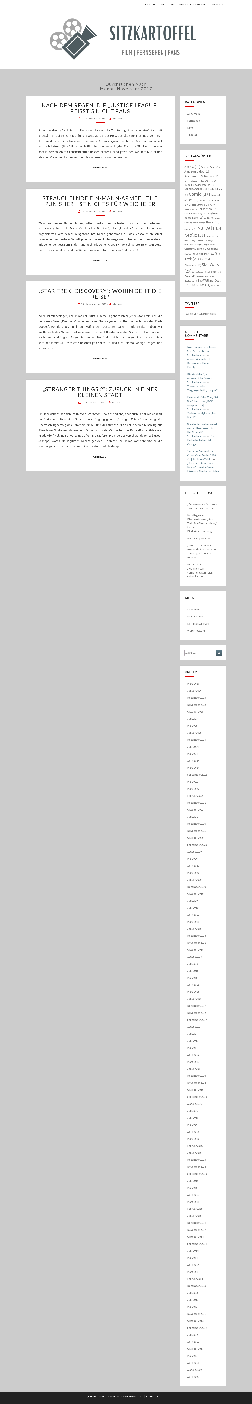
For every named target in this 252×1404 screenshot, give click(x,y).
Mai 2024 (192, 753)
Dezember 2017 (196, 1005)
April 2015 (193, 1194)
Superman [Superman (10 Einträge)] (214, 271)
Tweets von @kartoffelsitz (200, 313)
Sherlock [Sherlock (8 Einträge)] (189, 254)
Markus (118, 118)
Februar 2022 (195, 795)
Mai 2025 (192, 725)
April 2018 (193, 984)
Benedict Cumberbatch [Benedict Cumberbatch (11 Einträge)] (199, 184)
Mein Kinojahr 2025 (198, 538)
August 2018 (194, 956)
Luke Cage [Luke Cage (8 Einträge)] (190, 229)
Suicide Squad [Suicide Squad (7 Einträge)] (199, 272)
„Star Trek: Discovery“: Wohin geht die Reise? (100, 294)
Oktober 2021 (195, 809)
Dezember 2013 (196, 1285)
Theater (192, 134)
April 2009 (193, 1377)
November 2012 (196, 1313)
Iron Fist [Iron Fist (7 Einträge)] (208, 218)
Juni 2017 (193, 1040)
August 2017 (194, 1026)
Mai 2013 (192, 1306)
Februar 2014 (195, 1278)
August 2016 (194, 1103)
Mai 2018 (192, 977)
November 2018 (196, 942)
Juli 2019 (192, 900)
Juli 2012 (192, 1335)
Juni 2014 (193, 1250)
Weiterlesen (101, 167)
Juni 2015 (193, 1180)
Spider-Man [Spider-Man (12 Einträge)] (205, 253)
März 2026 (193, 683)
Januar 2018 (194, 998)
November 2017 (196, 1012)
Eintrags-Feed (195, 616)
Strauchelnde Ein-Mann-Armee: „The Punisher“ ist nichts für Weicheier (100, 201)
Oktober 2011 (195, 1348)
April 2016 (193, 1131)
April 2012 (193, 1341)
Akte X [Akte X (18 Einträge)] (192, 166)
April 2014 (193, 1264)
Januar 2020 (194, 879)
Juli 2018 (192, 963)
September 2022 (197, 774)
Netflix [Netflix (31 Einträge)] (194, 235)
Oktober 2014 (195, 1236)
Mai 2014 (192, 1257)
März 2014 (193, 1271)
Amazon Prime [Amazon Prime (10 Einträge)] (210, 167)
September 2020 (197, 844)
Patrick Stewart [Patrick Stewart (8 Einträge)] (205, 240)
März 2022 (193, 788)
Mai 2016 (192, 1124)
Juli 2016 (192, 1110)
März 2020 (193, 872)
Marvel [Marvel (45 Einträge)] (209, 228)
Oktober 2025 (195, 711)
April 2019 (193, 914)
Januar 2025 (194, 732)
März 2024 (193, 767)
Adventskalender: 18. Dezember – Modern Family (199, 363)
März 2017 (193, 1061)
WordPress (136, 1396)
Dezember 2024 (196, 739)
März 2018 (193, 991)
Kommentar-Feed (198, 623)
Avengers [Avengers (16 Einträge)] (194, 176)
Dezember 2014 (196, 1222)
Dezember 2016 (196, 1075)
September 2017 (197, 1019)
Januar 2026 (194, 690)
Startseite (218, 4)
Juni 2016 (193, 1117)
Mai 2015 (192, 1187)
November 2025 (196, 704)
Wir (172, 4)
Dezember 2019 (196, 886)
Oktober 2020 (195, 837)
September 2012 (197, 1327)
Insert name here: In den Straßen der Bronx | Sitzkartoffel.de (201, 351)
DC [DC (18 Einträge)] (193, 200)
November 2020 (196, 830)
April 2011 (193, 1362)
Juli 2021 (192, 816)
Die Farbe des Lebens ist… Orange (201, 440)
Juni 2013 (193, 1299)
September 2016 (197, 1096)
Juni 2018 (193, 970)
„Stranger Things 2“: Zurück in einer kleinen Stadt (100, 392)
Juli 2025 (192, 718)
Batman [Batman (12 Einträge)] (211, 176)
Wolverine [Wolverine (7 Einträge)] (216, 285)
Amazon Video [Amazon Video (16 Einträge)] (197, 171)
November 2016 (196, 1082)
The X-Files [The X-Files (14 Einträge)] (200, 285)
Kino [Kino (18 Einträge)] (212, 222)
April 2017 (193, 1054)
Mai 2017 (192, 1047)
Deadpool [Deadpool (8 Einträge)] (204, 200)
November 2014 (196, 1229)
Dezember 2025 (196, 697)
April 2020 (193, 865)
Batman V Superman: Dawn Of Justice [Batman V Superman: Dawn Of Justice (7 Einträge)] (200, 181)
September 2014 (197, 1244)
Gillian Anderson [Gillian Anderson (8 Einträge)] (193, 213)
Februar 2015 (195, 1208)
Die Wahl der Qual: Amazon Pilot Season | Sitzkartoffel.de (201, 378)
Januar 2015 (194, 1215)
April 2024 (193, 760)
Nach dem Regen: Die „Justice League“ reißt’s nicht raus (100, 108)
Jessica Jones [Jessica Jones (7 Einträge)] (199, 223)
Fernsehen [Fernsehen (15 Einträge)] (208, 209)
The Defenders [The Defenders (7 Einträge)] (204, 277)
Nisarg (161, 1396)
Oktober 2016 (195, 1089)
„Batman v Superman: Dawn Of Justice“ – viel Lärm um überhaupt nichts (203, 467)
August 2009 (194, 1369)
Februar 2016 (195, 1145)
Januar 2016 (194, 1152)
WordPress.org (196, 630)
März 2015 (193, 1202)
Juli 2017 (192, 1033)
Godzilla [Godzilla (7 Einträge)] (207, 214)
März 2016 (193, 1138)
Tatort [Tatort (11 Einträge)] (190, 276)
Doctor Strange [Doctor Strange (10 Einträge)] (199, 204)
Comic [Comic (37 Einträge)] (199, 194)
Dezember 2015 (196, 1159)
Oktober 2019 (195, 893)
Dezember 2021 (196, 802)
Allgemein (193, 113)
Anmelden (193, 609)
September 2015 (197, 1173)
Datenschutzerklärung (192, 4)
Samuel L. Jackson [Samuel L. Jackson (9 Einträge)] (207, 248)
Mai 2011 (192, 1355)
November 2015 (196, 1166)
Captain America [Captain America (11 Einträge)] (195, 188)
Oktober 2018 (195, 949)
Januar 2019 (194, 928)
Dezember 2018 (196, 935)
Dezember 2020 (196, 823)
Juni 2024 (193, 746)
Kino (162, 4)
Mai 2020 (192, 858)
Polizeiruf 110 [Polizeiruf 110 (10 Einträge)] (193, 244)
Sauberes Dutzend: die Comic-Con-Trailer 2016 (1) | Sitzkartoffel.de (201, 455)
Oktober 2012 (195, 1320)
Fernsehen (149, 4)
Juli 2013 (192, 1293)
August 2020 (194, 851)
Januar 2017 (194, 1068)
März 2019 (193, 921)
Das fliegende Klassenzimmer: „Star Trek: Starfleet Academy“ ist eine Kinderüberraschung (202, 523)
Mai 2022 (192, 781)
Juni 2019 (193, 907)
